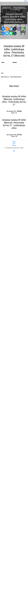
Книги (14, 143)
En (14, 151)
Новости (14, 145)
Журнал (14, 141)
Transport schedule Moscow (18, 7)
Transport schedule (7, 7)
